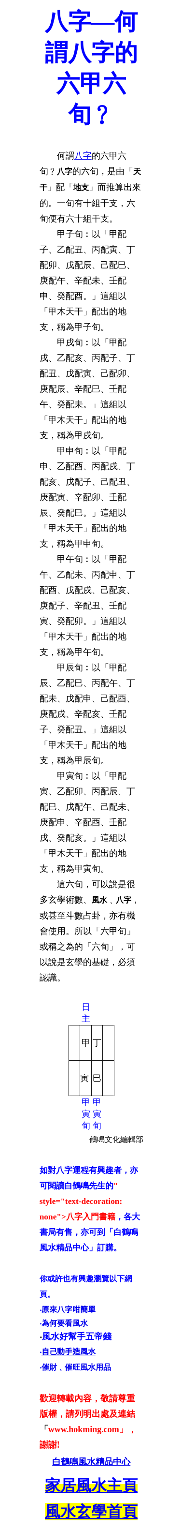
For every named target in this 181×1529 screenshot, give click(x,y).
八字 (83, 156)
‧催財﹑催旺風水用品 (75, 1367)
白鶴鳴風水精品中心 (91, 1462)
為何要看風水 (65, 1323)
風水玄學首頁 (91, 1511)
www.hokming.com (83, 1429)
